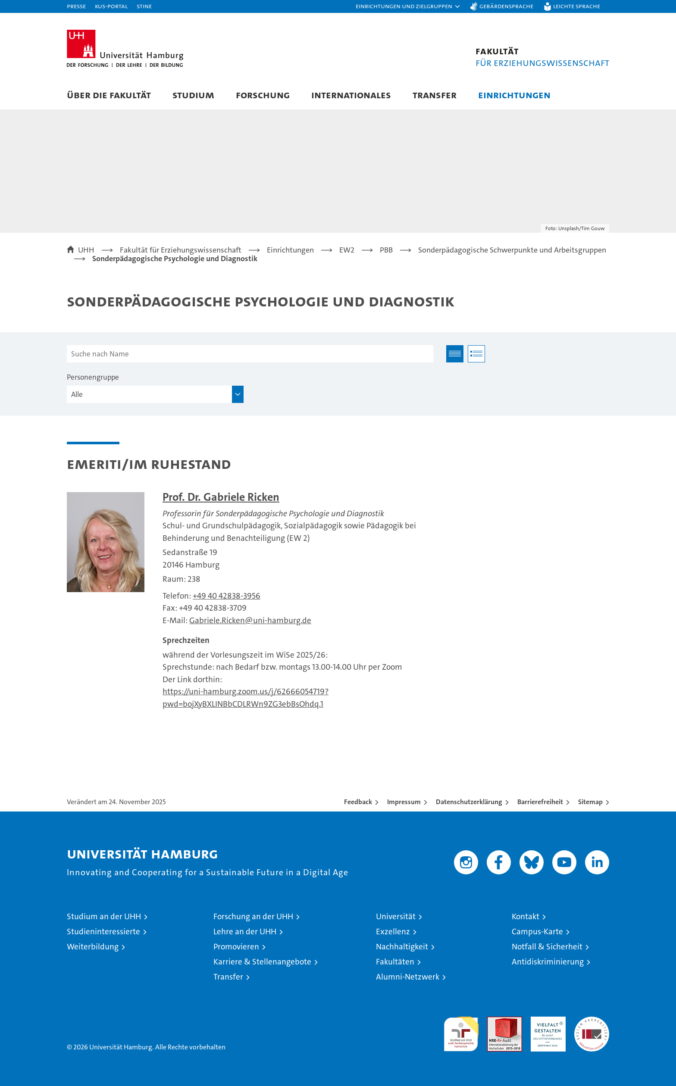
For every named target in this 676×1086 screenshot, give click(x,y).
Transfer (435, 94)
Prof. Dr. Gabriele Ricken (221, 497)
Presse (76, 5)
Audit (495, 1021)
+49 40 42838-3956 (226, 595)
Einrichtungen (514, 94)
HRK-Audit (546, 1021)
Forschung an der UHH (253, 916)
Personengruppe (93, 377)
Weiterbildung (93, 946)
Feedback (358, 801)
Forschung (263, 94)
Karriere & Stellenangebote (262, 961)
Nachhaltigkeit (402, 946)
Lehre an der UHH (244, 931)
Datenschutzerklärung (469, 801)
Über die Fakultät (109, 94)
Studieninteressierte (103, 931)
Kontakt (525, 916)
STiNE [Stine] (144, 5)
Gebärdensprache (506, 5)
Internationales (351, 94)
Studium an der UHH (104, 916)
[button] (408, 6)
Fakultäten (395, 961)
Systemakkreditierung (591, 1021)
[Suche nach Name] (250, 353)
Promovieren (236, 946)
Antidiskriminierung (548, 961)
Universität (396, 916)
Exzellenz (393, 931)
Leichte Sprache (576, 5)
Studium (193, 94)
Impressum (404, 801)
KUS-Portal (111, 5)
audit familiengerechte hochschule (461, 1030)
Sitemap (590, 801)
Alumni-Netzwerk (407, 976)
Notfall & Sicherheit (547, 946)
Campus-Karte (537, 931)
